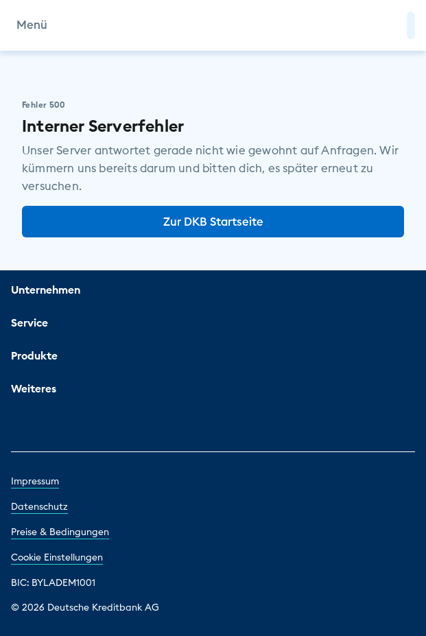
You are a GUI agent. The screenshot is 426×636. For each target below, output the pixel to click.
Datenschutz (39, 506)
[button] (411, 25)
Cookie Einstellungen (57, 557)
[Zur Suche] (390, 25)
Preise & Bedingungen (60, 532)
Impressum (35, 481)
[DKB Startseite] (213, 25)
